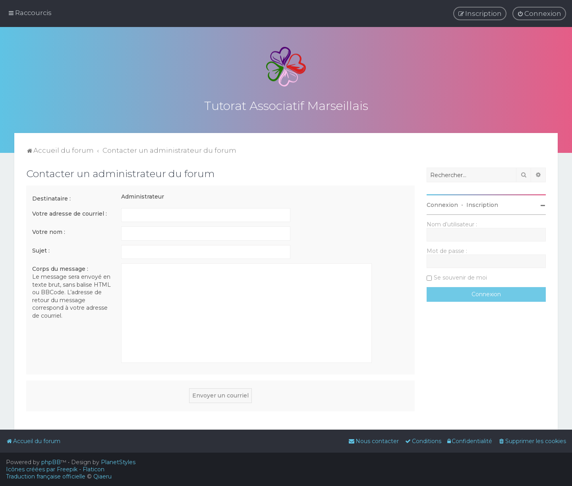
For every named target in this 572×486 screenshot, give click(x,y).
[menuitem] (539, 13)
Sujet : (41, 249)
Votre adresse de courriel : (69, 212)
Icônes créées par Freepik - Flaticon (55, 469)
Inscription (482, 203)
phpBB (51, 462)
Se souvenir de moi (460, 276)
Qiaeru (102, 476)
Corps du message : (60, 267)
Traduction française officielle (45, 476)
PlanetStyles (118, 462)
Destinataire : (51, 197)
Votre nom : (48, 230)
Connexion (442, 203)
